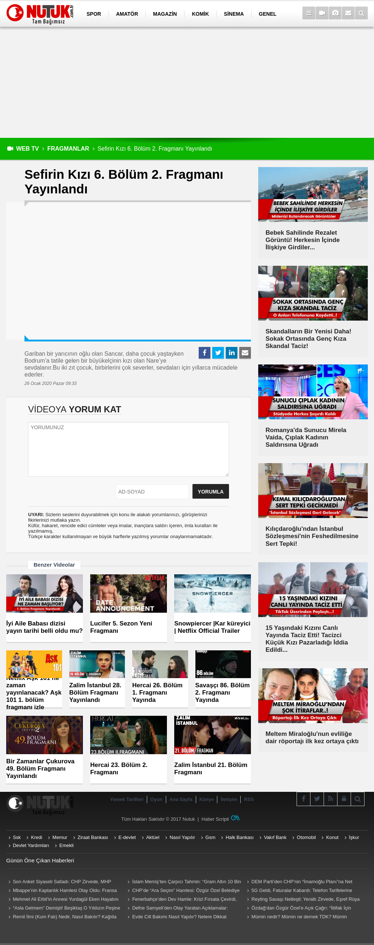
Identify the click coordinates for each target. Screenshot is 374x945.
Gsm (210, 837)
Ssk (17, 837)
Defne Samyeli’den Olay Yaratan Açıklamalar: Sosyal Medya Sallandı (177, 908)
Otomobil (306, 837)
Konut (332, 837)
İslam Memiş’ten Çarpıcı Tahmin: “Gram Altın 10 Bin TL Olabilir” (183, 882)
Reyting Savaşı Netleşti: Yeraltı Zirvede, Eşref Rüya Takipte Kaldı (302, 900)
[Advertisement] (187, 82)
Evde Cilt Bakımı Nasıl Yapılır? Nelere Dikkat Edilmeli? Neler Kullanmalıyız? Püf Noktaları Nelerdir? (182, 917)
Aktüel (152, 837)
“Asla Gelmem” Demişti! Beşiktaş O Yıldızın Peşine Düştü (63, 908)
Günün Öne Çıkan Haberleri (40, 860)
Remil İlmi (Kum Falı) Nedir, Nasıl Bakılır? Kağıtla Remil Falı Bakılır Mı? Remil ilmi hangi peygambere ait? (61, 917)
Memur (60, 837)
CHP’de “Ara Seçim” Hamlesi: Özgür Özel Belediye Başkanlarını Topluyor (183, 891)
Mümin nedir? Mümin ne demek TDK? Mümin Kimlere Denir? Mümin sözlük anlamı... (296, 917)
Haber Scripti (215, 819)
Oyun (156, 799)
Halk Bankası (240, 837)
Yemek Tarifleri (127, 799)
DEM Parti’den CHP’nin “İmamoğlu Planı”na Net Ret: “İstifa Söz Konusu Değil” (298, 882)
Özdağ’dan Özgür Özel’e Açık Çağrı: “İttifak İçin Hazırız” (298, 908)
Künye (206, 799)
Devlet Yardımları (31, 845)
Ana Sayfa (180, 799)
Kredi (36, 837)
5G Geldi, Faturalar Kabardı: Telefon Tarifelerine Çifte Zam (298, 891)
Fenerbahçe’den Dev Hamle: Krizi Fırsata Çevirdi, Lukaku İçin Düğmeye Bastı (181, 900)
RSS (249, 799)
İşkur (354, 837)
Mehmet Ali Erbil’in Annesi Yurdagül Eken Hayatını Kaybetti (62, 900)
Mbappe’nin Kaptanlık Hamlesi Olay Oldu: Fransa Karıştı (61, 891)
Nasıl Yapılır (182, 837)
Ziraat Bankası (92, 837)
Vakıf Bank (275, 837)
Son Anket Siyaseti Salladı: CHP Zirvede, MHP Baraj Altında (58, 882)
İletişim (229, 799)
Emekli (67, 845)
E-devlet (127, 837)
